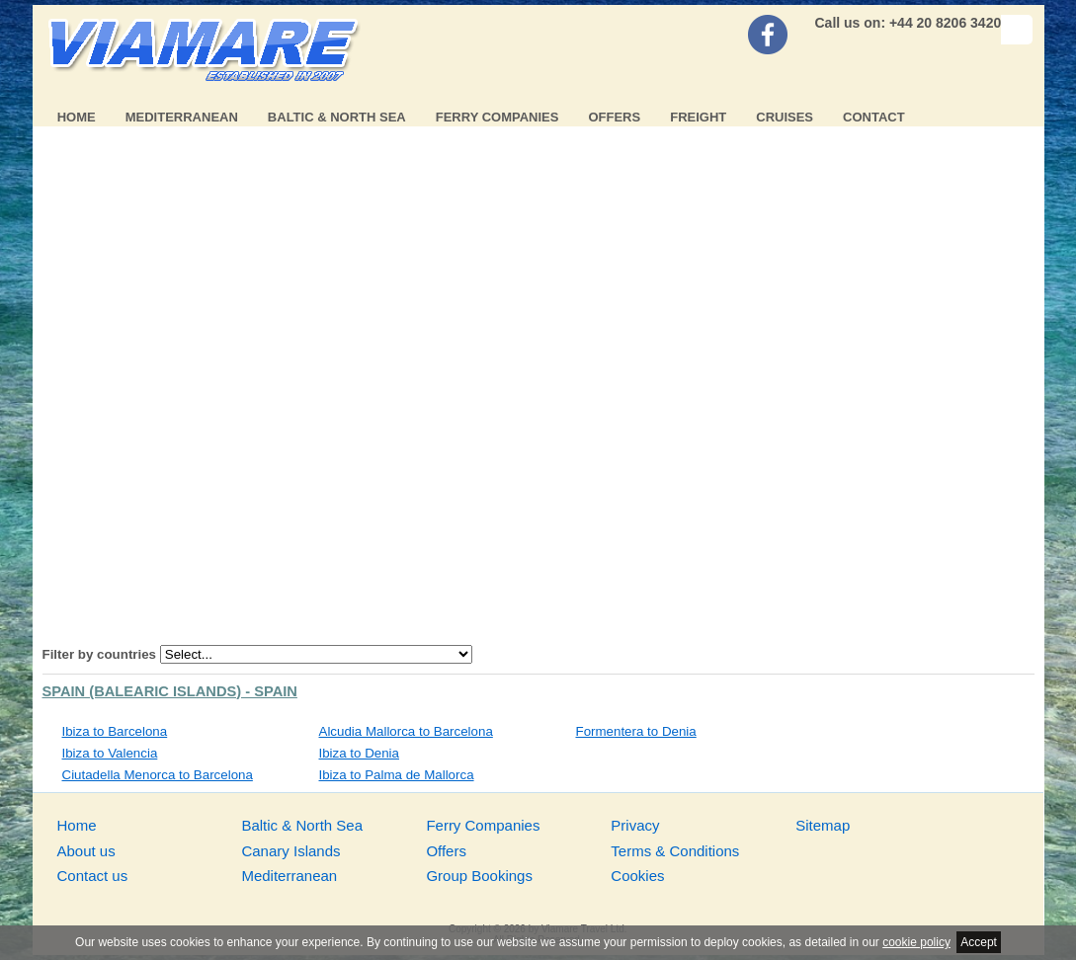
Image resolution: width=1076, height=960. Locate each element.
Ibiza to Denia (359, 753)
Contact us (92, 875)
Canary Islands (290, 850)
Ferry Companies (497, 117)
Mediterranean (181, 117)
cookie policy (916, 942)
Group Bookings (479, 875)
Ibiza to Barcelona (115, 731)
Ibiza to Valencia (110, 753)
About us (86, 850)
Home (76, 117)
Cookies (637, 875)
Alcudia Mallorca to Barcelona (406, 731)
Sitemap (822, 825)
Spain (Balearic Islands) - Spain (169, 691)
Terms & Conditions (675, 850)
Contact (874, 117)
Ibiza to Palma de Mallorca (396, 774)
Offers (614, 117)
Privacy (635, 825)
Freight (698, 117)
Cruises (784, 117)
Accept (978, 942)
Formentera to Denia (636, 731)
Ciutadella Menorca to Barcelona (157, 774)
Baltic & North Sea (337, 117)
